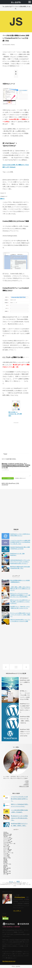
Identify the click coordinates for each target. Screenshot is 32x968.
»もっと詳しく (17, 910)
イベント (5, 847)
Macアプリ (5, 846)
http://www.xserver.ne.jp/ (8, 961)
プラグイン (6, 837)
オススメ (5, 848)
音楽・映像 (6, 873)
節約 (4, 866)
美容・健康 (6, 868)
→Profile (27, 781)
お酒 (4, 865)
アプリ (4, 845)
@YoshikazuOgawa (20, 897)
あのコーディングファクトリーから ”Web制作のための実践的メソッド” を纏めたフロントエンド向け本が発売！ (20, 595)
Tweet (5, 454)
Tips (4, 836)
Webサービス (6, 834)
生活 (4, 863)
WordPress (5, 835)
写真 (4, 859)
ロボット (5, 851)
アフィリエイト (7, 838)
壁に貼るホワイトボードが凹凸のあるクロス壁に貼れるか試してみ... (19, 818)
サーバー (5, 840)
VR (4, 832)
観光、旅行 (6, 871)
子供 (4, 860)
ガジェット (6, 850)
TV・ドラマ (6, 864)
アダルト (5, 844)
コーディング (6, 839)
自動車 (4, 869)
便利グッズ (6, 858)
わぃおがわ (16, 2)
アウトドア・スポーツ (8, 843)
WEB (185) (5, 483)
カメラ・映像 (6, 849)
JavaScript (5, 485)
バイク (4, 855)
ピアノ (4, 874)
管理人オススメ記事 (24, 786)
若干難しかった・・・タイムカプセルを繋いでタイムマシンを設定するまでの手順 (25, 695)
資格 (4, 872)
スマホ (4, 853)
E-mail (4, 916)
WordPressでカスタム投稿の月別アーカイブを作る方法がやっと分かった (25, 708)
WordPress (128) (14, 483)
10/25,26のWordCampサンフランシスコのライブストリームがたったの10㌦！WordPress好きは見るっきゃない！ (20, 561)
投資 (4, 861)
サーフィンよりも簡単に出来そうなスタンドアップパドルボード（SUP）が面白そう (20, 614)
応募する (2, 198)
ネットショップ (7, 841)
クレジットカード (7, 852)
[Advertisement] (16, 436)
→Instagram (26, 784)
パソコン (5, 856)
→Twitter (27, 782)
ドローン (5, 854)
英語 (4, 870)
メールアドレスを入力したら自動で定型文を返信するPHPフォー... (19, 799)
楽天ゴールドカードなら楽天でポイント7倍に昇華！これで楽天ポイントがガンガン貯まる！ (20, 601)
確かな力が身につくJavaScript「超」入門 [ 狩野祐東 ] (15, 413)
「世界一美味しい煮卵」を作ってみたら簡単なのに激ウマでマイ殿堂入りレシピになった (20, 588)
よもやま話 (6, 842)
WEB (4, 833)
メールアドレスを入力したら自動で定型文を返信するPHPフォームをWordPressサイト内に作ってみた (20, 542)
